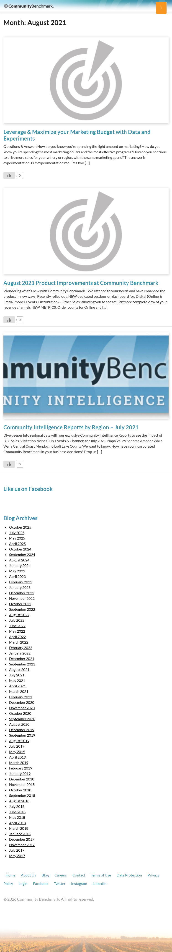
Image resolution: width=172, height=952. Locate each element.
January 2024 (20, 565)
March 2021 (18, 691)
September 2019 (22, 735)
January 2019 (20, 773)
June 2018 (17, 812)
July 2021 (16, 675)
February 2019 (20, 768)
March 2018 (18, 828)
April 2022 (17, 636)
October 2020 (20, 713)
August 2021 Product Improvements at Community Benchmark (80, 282)
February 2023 (20, 582)
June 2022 (17, 625)
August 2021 (19, 669)
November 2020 (22, 708)
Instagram (79, 883)
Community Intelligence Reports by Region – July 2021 (71, 427)
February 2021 (20, 697)
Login (23, 883)
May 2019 (17, 751)
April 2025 (17, 543)
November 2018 (22, 784)
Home (10, 875)
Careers (60, 875)
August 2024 (19, 560)
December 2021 (21, 658)
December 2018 (21, 779)
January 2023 (20, 587)
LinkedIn (99, 883)
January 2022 (20, 653)
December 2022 (21, 593)
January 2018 (20, 834)
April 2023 (17, 576)
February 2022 (20, 647)
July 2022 (16, 620)
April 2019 (17, 757)
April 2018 (17, 823)
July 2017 (16, 850)
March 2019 (18, 762)
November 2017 (22, 844)
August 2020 (19, 724)
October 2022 (20, 604)
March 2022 (18, 642)
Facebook (40, 883)
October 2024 (20, 549)
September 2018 (22, 795)
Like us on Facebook (28, 488)
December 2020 (21, 702)
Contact (78, 875)
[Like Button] (9, 175)
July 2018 (16, 806)
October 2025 (20, 527)
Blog (45, 875)
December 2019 (21, 730)
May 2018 (17, 817)
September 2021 (22, 664)
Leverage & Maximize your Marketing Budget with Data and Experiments (77, 135)
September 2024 (22, 554)
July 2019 (16, 746)
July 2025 (16, 532)
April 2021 (17, 686)
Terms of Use (101, 875)
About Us (28, 875)
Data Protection (129, 875)
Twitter (59, 883)
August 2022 (19, 615)
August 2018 (19, 801)
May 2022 (17, 631)
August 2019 (19, 740)
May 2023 (17, 571)
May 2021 (17, 680)
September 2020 (22, 719)
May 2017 (17, 855)
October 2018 (20, 790)
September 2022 (22, 609)
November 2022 (22, 598)
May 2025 (17, 538)
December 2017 (21, 839)
